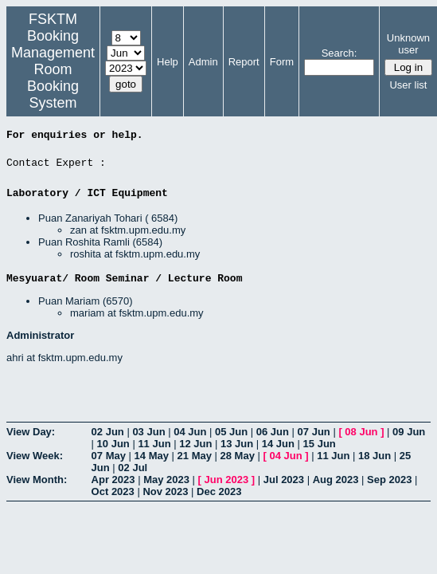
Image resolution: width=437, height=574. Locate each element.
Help (167, 62)
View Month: (36, 480)
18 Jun (374, 456)
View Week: (34, 456)
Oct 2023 (113, 491)
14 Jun (278, 444)
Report (243, 62)
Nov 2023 (165, 491)
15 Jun (319, 444)
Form (282, 62)
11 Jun (154, 444)
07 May (109, 456)
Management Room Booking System (53, 78)
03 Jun (148, 432)
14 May (152, 456)
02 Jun (108, 432)
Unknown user (408, 44)
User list (408, 85)
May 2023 (166, 480)
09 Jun (408, 432)
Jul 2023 (283, 480)
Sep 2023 (389, 480)
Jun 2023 (227, 480)
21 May (195, 456)
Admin (203, 62)
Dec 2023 (219, 491)
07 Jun (314, 432)
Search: (339, 53)
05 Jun (231, 432)
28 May (237, 456)
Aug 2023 (336, 480)
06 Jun (272, 432)
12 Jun (195, 444)
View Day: (30, 432)
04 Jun (190, 432)
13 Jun (236, 444)
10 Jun (113, 444)
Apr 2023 (113, 480)
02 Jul (132, 468)
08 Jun (361, 432)
